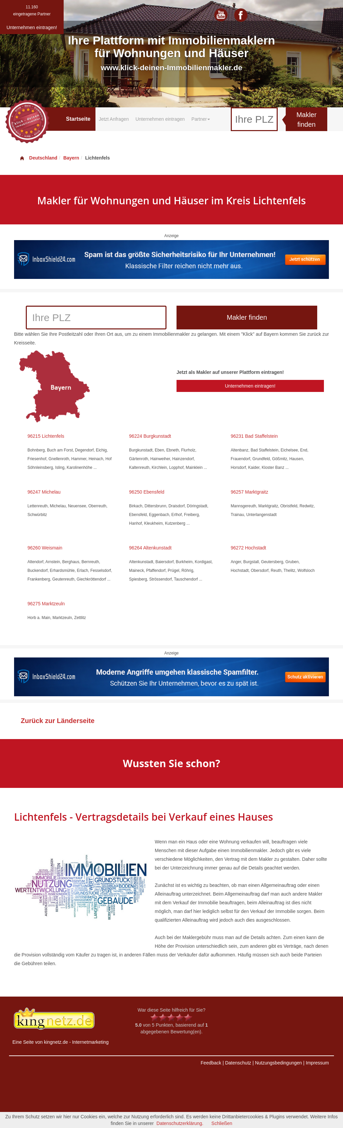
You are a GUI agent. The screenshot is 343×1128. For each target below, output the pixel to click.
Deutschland (38, 158)
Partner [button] (201, 119)
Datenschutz (238, 1062)
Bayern (71, 158)
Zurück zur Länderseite (57, 720)
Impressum (317, 1062)
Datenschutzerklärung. (179, 1123)
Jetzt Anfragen (114, 119)
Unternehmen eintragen (160, 119)
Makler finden (306, 119)
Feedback (211, 1062)
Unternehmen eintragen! (250, 386)
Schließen (221, 1123)
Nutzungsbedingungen (278, 1062)
